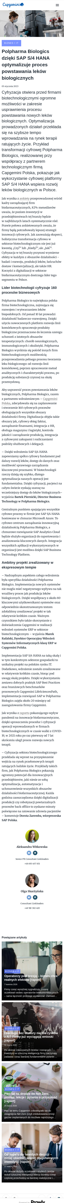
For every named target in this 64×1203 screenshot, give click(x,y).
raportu (25, 713)
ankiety (25, 198)
